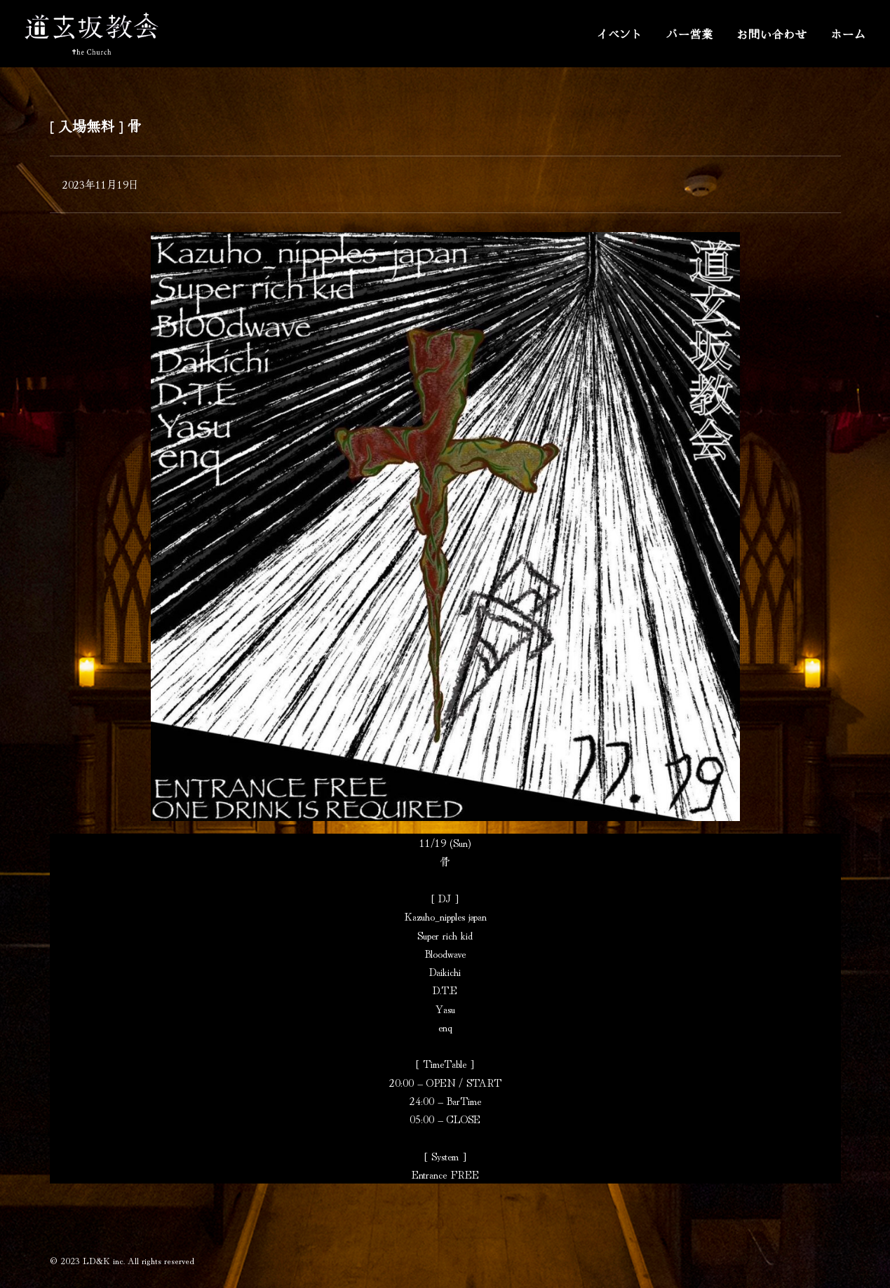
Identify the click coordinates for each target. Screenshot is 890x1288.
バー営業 (689, 33)
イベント (619, 33)
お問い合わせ (771, 33)
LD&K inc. (104, 1260)
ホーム (847, 33)
